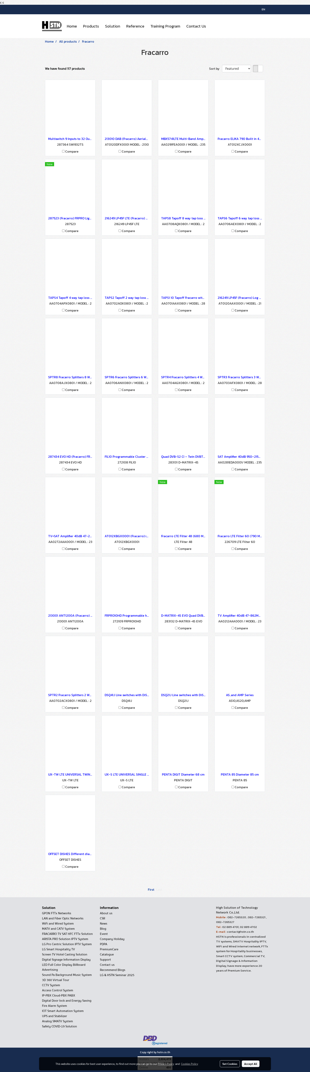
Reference (135, 26)
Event (104, 933)
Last (159, 889)
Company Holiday (112, 939)
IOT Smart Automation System (63, 1011)
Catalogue (107, 954)
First (151, 889)
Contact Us (196, 26)
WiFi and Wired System (58, 923)
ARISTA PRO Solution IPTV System (65, 939)
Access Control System (57, 990)
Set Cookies (229, 1063)
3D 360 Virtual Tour (55, 980)
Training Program (165, 26)
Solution (112, 26)
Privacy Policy (166, 1063)
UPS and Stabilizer (54, 1016)
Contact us (107, 964)
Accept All (250, 1063)
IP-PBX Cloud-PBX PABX (58, 995)
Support (105, 959)
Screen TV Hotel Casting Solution (64, 954)
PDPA (103, 944)
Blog (103, 928)
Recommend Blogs (112, 970)
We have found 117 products (65, 68)
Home (72, 26)
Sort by (215, 68)
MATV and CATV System (58, 928)
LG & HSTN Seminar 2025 (117, 975)
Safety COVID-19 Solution (59, 1026)
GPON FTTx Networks (56, 913)
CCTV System (51, 985)
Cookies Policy (189, 1063)
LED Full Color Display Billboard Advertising (63, 967)
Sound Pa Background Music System (67, 974)
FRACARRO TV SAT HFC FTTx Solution (67, 933)
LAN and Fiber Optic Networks (62, 918)
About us (106, 913)
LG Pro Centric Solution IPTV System (67, 944)
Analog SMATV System (57, 1021)
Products (91, 26)
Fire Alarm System (54, 1005)
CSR (102, 918)
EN (261, 9)
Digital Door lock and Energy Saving (66, 1000)
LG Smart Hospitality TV (58, 949)
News (103, 923)
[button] (212, 26)
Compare (71, 151)
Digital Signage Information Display (66, 959)
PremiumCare (109, 949)
